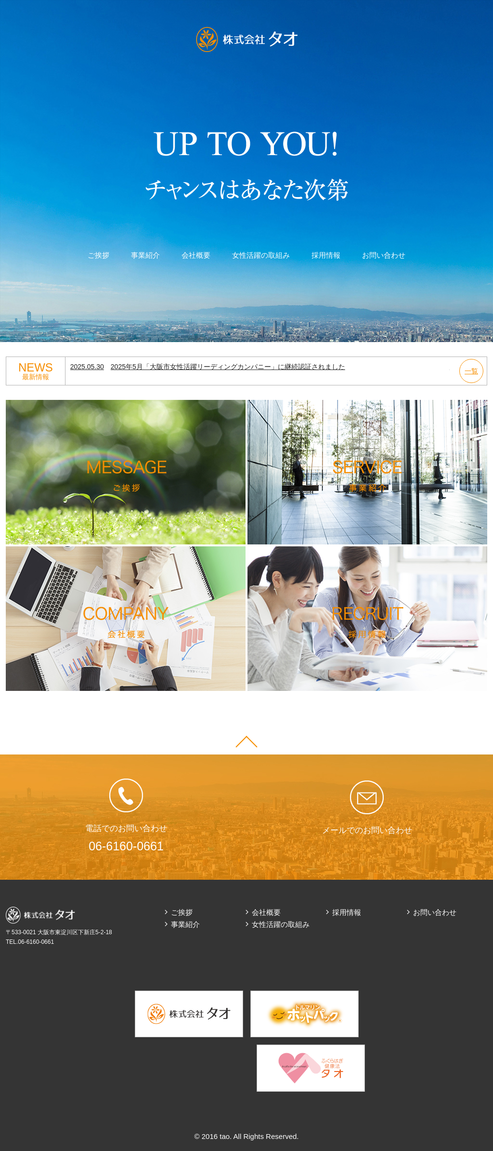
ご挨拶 (98, 255)
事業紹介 (145, 255)
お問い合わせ (383, 255)
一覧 (471, 371)
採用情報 (325, 255)
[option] (260, 367)
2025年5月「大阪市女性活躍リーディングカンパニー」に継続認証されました (207, 366)
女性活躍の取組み (261, 255)
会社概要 (196, 255)
